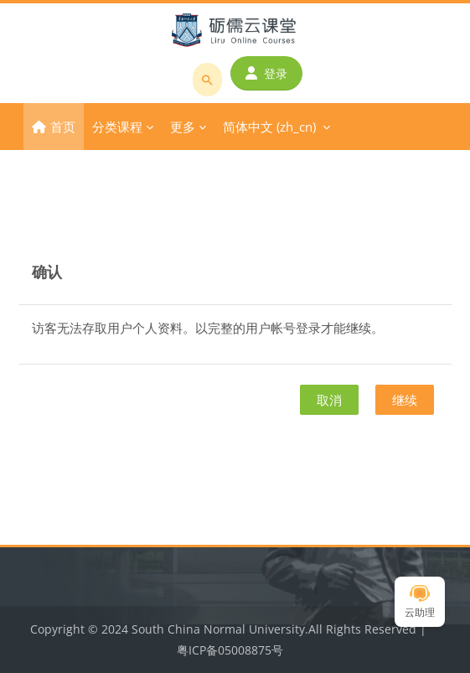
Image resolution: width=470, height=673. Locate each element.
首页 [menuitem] (62, 126)
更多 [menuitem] (182, 126)
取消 (329, 399)
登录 (266, 73)
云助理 (420, 602)
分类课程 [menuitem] (117, 126)
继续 (404, 399)
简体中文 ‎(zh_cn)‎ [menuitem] (269, 126)
